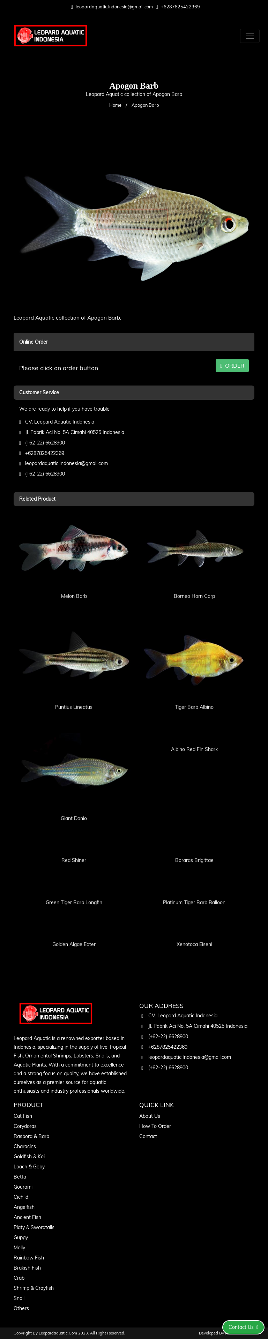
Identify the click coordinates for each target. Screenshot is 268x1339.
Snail (19, 1298)
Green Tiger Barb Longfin (74, 893)
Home (115, 105)
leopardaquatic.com (58, 1333)
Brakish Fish (27, 1268)
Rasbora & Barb (31, 1136)
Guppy (21, 1237)
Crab (19, 1278)
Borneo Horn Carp (194, 586)
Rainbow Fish (29, 1258)
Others (21, 1308)
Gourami (23, 1187)
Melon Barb (74, 586)
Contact (148, 1136)
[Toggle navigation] (250, 36)
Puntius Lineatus (73, 697)
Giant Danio (74, 809)
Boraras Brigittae (194, 851)
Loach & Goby (29, 1167)
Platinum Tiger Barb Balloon (194, 893)
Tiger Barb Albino (194, 697)
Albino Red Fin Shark (194, 739)
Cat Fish (23, 1116)
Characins (25, 1146)
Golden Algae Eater (74, 935)
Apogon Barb (145, 105)
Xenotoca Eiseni (194, 935)
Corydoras (25, 1126)
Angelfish (24, 1207)
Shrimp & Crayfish (34, 1288)
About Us (149, 1116)
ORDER (232, 365)
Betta (20, 1177)
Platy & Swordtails (34, 1227)
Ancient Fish (27, 1217)
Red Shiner (73, 851)
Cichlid (21, 1197)
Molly (19, 1247)
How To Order (155, 1126)
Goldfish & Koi (29, 1156)
